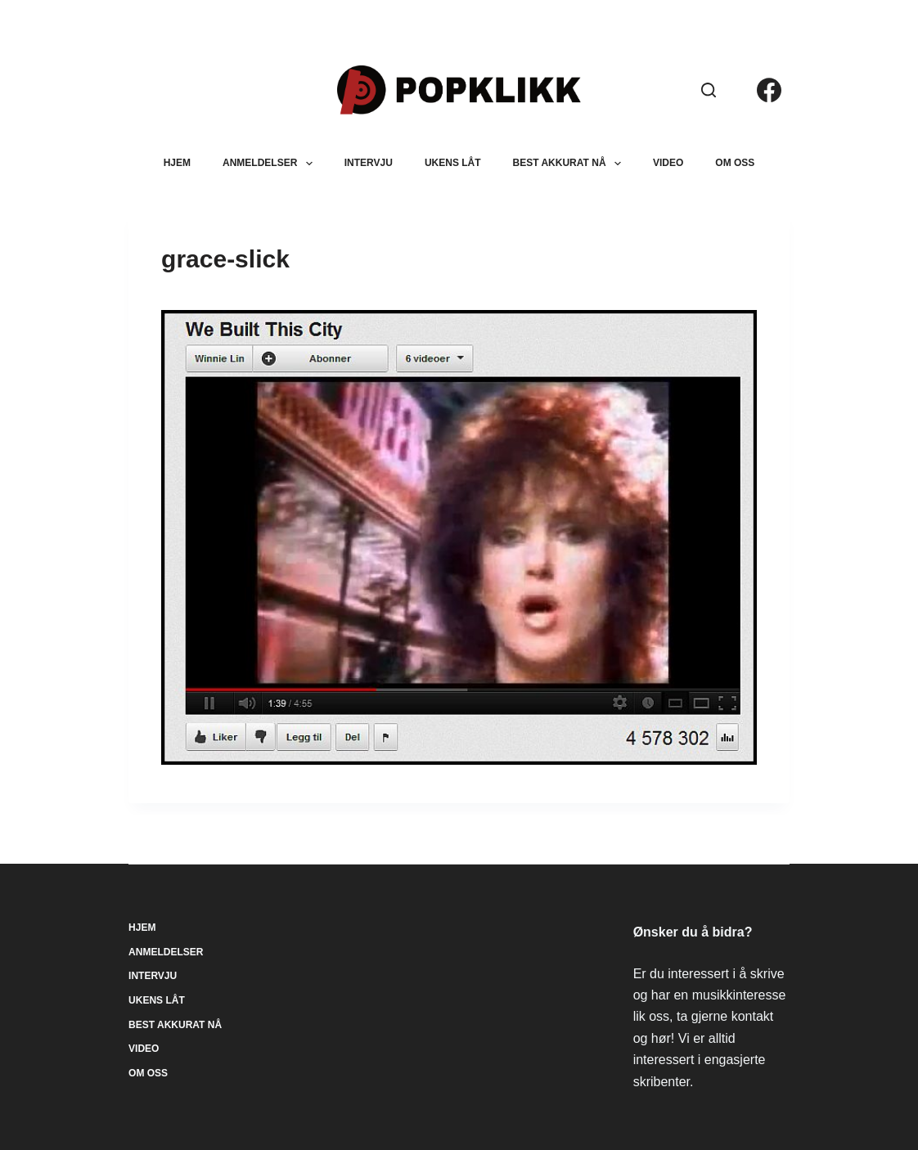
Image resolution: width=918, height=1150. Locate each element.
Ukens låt (453, 162)
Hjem (177, 162)
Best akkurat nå (570, 163)
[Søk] (708, 90)
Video (668, 162)
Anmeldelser (271, 163)
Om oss (734, 162)
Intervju (368, 162)
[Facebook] (769, 90)
